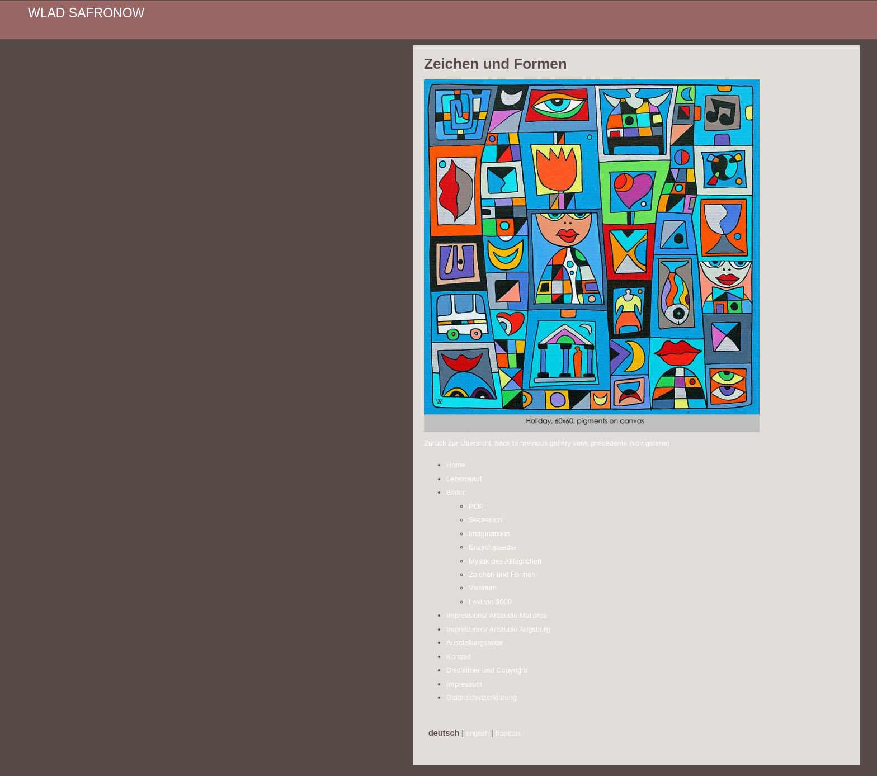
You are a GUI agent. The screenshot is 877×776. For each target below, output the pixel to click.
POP (476, 506)
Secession (485, 519)
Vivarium (483, 588)
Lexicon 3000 (490, 602)
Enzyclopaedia (492, 547)
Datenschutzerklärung (481, 697)
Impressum (464, 684)
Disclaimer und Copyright (486, 670)
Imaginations (489, 533)
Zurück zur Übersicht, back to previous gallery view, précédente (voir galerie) (546, 443)
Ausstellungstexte (474, 642)
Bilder (455, 492)
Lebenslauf (464, 479)
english (477, 733)
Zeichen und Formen (502, 574)
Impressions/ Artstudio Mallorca (496, 615)
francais (508, 733)
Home (456, 465)
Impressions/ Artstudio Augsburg (498, 629)
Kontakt (458, 656)
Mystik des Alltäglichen (505, 561)
